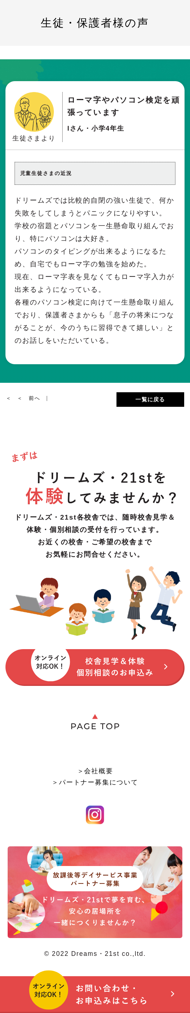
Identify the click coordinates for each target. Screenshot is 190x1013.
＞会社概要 (95, 771)
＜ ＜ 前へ (26, 398)
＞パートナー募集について (95, 782)
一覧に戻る (150, 399)
